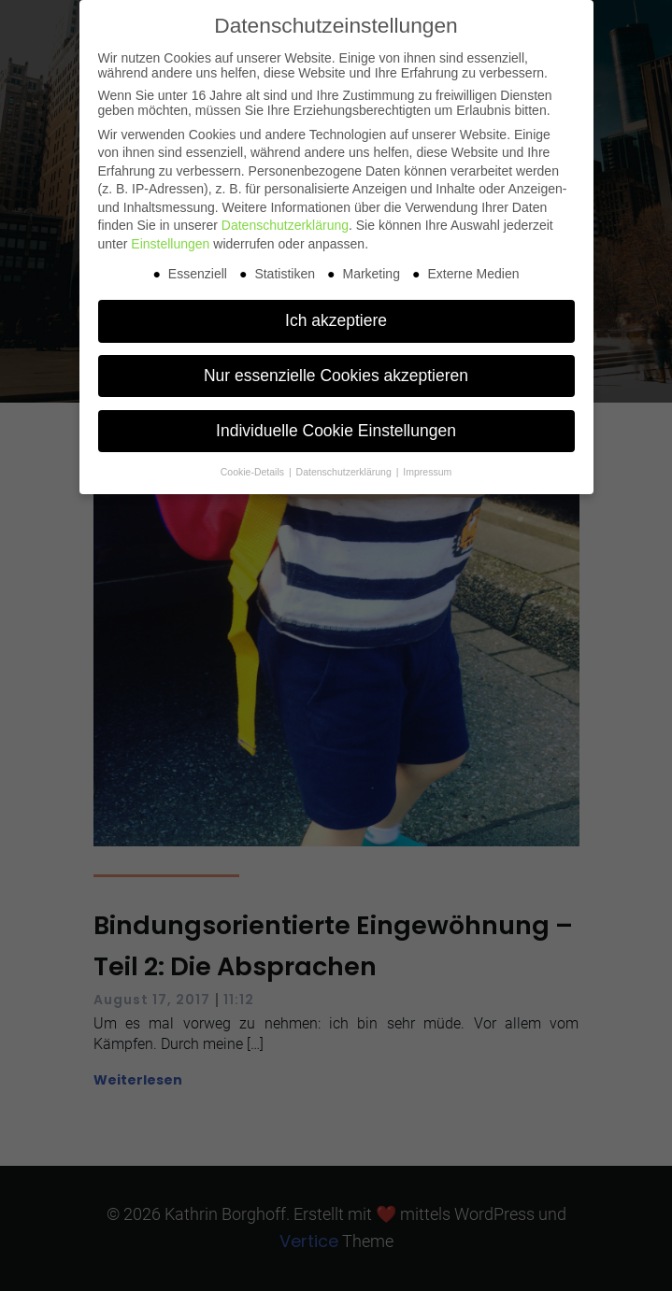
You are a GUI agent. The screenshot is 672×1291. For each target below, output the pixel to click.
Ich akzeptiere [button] (336, 320)
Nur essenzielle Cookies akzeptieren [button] (336, 375)
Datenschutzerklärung (285, 225)
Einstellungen (170, 243)
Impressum (427, 471)
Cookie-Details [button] (254, 471)
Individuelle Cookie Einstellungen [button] (336, 430)
